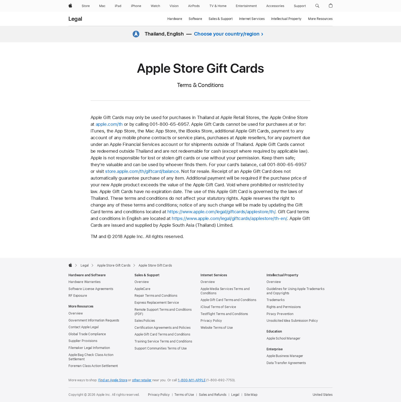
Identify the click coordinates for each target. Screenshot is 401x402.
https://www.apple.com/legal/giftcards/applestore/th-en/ (229, 218)
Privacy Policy (211, 321)
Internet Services (252, 19)
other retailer (141, 380)
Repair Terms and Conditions (155, 296)
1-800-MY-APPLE (191, 380)
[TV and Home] (218, 6)
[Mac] (102, 6)
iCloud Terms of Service (218, 307)
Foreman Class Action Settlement (93, 366)
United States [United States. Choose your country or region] (323, 395)
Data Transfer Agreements (286, 363)
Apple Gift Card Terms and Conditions (162, 334)
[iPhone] (136, 6)
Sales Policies (144, 321)
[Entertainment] (246, 6)
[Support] (300, 6)
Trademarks (276, 300)
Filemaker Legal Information (89, 348)
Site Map (250, 395)
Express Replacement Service (156, 303)
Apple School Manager (283, 338)
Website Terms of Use (216, 328)
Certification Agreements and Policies (162, 328)
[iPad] (118, 6)
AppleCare (142, 289)
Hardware (174, 19)
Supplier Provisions (82, 341)
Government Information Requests (93, 320)
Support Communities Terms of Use (160, 348)
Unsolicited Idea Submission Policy (292, 321)
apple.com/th (109, 124)
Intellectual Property (286, 19)
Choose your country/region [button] (227, 34)
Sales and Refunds (212, 395)
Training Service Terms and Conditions (163, 341)
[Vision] (174, 6)
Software (195, 19)
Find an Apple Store (112, 380)
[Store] (85, 6)
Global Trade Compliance (87, 334)
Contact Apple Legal (83, 327)
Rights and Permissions (284, 307)
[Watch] (155, 6)
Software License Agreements (90, 289)
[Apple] (70, 6)
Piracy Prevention (280, 314)
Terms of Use (184, 395)
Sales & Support (221, 19)
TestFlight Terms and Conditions (224, 314)
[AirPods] (194, 6)
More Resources (320, 19)
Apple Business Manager (285, 356)
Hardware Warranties (84, 282)
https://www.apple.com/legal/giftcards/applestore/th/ (221, 211)
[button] (317, 6)
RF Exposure (77, 296)
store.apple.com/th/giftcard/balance (142, 171)
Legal (75, 19)
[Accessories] (275, 6)
